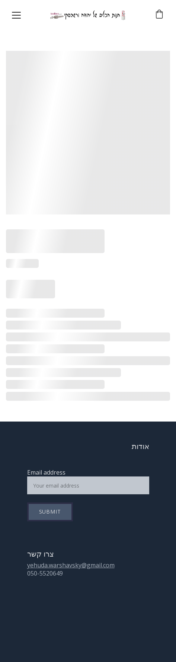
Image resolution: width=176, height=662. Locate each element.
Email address (46, 472)
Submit (50, 511)
